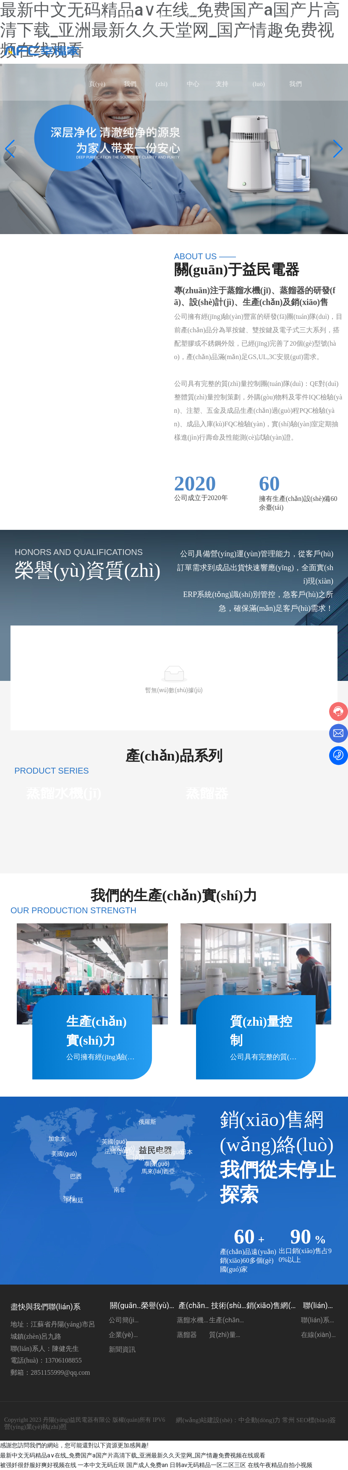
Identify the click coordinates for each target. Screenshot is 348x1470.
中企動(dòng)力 (259, 1420)
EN (332, 50)
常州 (288, 1420)
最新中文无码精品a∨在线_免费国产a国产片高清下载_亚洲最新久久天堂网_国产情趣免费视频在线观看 (132, 1455)
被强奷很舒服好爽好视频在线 (38, 1465)
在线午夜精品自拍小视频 (280, 1465)
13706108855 (63, 1360)
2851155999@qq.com (60, 1372)
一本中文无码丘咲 (101, 1465)
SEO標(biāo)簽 (316, 1420)
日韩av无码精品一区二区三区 (208, 1465)
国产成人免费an (147, 1465)
